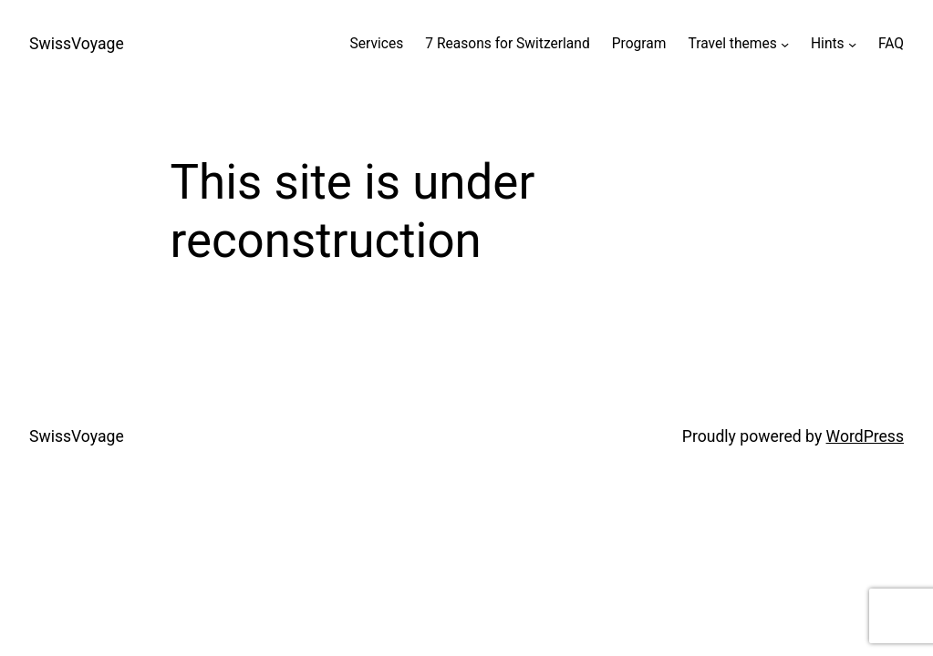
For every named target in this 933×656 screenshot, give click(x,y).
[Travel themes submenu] (785, 44)
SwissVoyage (76, 44)
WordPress (865, 436)
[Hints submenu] (852, 44)
